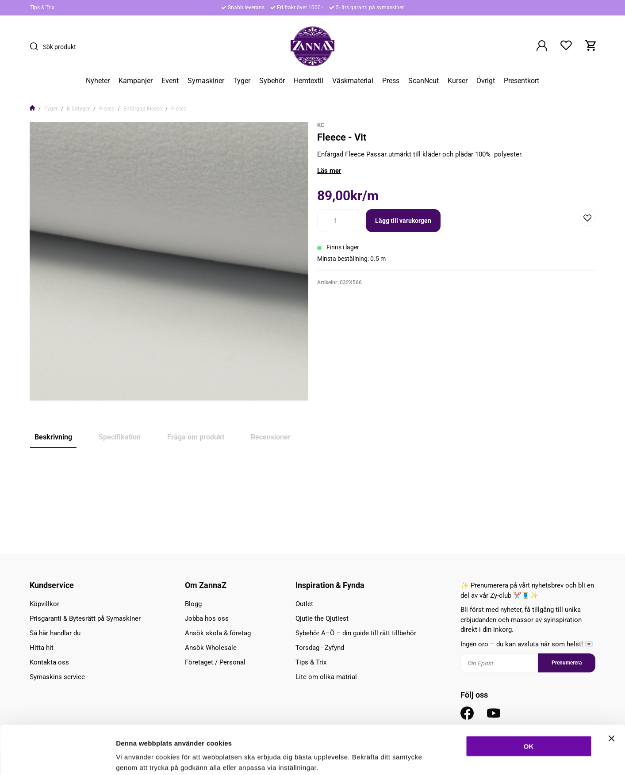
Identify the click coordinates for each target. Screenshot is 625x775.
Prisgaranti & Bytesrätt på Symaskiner (85, 618)
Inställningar (481, 757)
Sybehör (272, 80)
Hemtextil (308, 80)
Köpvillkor (44, 604)
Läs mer (329, 171)
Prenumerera (567, 663)
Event (170, 80)
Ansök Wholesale (211, 648)
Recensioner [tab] (271, 437)
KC (321, 125)
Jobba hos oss (207, 618)
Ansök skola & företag (218, 633)
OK (529, 700)
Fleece (106, 109)
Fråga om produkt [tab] (195, 437)
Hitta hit (42, 648)
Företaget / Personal (215, 662)
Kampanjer (136, 80)
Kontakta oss (49, 662)
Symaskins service (57, 677)
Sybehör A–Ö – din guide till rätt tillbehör (355, 633)
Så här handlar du (55, 633)
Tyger (241, 80)
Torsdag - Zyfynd (319, 648)
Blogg (193, 604)
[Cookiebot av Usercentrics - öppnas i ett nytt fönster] (57, 757)
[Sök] (36, 46)
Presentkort (521, 80)
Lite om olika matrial (326, 677)
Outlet (304, 604)
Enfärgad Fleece (142, 109)
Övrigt (485, 80)
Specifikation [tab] (120, 437)
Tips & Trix (42, 7)
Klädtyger (78, 109)
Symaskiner (206, 80)
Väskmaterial (352, 80)
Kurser (458, 80)
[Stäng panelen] (611, 693)
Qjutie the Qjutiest (322, 618)
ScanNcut (423, 80)
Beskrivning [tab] (53, 437)
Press (390, 80)
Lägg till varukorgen (403, 220)
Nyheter (98, 80)
